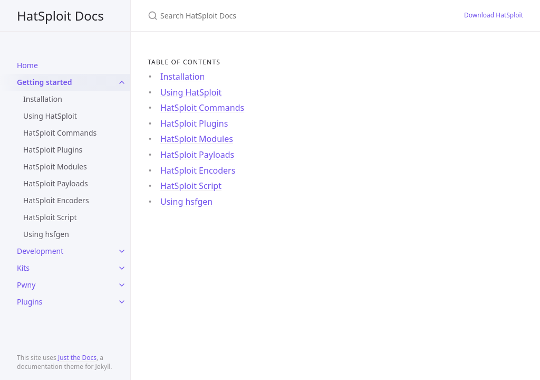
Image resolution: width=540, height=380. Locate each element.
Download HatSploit (493, 15)
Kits (23, 268)
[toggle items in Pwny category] (121, 285)
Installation (42, 99)
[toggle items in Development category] (121, 251)
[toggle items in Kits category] (121, 268)
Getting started (44, 82)
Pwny (26, 285)
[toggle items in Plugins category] (121, 301)
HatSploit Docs (60, 15)
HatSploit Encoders (56, 200)
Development (40, 251)
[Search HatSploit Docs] (272, 15)
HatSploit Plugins (52, 150)
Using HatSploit (50, 116)
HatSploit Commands (60, 133)
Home (27, 65)
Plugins (29, 302)
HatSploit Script (49, 217)
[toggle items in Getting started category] (121, 82)
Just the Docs (77, 357)
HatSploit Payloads (55, 183)
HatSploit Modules (55, 167)
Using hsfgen (46, 234)
